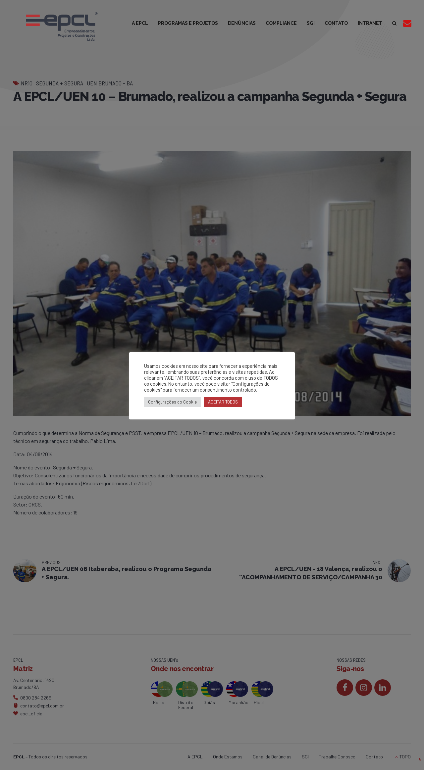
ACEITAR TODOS (223, 402)
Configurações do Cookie (172, 402)
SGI (311, 23)
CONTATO (336, 23)
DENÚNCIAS (242, 23)
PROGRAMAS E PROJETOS (188, 23)
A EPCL (140, 23)
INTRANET (370, 23)
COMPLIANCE (281, 23)
